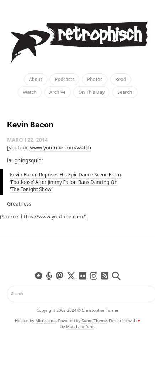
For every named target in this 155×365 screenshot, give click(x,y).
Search (124, 92)
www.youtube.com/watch (60, 147)
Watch (30, 92)
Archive (57, 92)
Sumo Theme (94, 320)
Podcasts (64, 79)
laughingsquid (24, 160)
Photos (94, 79)
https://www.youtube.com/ (53, 216)
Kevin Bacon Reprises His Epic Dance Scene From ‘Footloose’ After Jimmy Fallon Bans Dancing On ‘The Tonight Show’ (65, 181)
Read (120, 79)
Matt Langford (79, 326)
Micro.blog (45, 320)
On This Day (91, 92)
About (35, 79)
